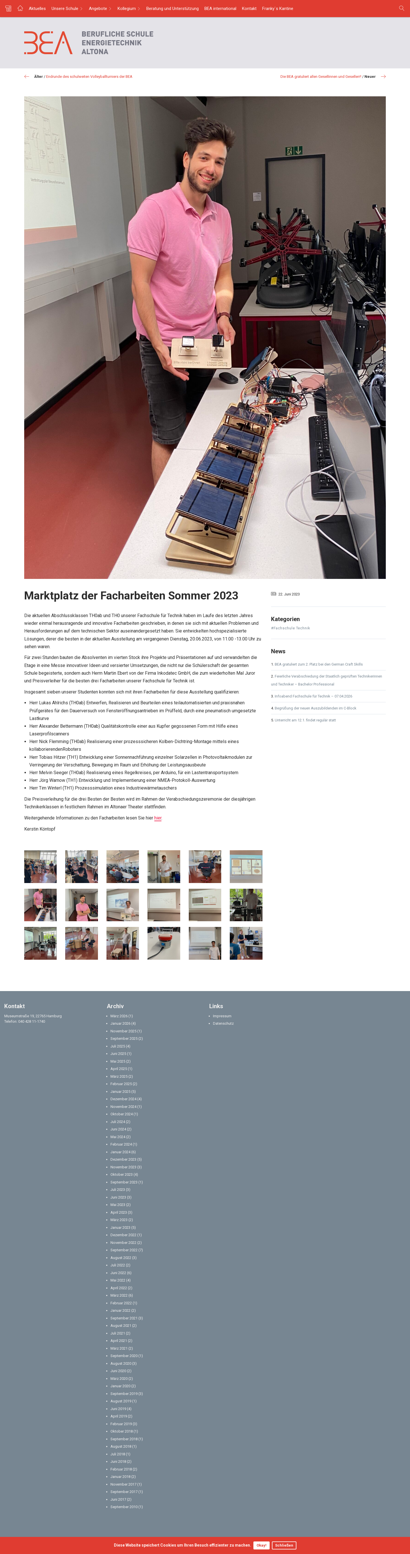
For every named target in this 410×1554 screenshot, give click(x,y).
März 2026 (119, 1016)
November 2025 (123, 1031)
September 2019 (124, 1394)
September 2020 (124, 1356)
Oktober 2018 (121, 1431)
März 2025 (119, 1076)
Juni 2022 (118, 1273)
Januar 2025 (120, 1091)
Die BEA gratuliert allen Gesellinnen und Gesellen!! (320, 76)
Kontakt (249, 8)
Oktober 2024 (121, 1114)
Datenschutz (223, 1023)
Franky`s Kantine (277, 8)
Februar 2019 (121, 1424)
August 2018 (120, 1446)
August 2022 (120, 1258)
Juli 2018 (117, 1454)
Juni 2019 (118, 1409)
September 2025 (124, 1038)
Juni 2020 (118, 1371)
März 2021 (119, 1348)
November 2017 (123, 1484)
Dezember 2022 (123, 1235)
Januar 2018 (120, 1476)
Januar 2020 (120, 1386)
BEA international (220, 8)
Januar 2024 (120, 1152)
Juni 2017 (118, 1499)
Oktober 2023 (121, 1174)
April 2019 (118, 1416)
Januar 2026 (120, 1023)
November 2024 (123, 1107)
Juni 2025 (118, 1053)
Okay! (261, 1545)
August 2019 (120, 1401)
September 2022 (124, 1250)
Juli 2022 (117, 1265)
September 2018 (124, 1439)
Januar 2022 (120, 1310)
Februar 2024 (121, 1144)
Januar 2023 (120, 1227)
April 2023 (118, 1212)
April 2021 (118, 1341)
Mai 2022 (117, 1280)
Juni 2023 (118, 1197)
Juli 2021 (117, 1333)
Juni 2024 (118, 1129)
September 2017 (124, 1492)
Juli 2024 (117, 1122)
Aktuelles (37, 8)
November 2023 (123, 1167)
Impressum (222, 1016)
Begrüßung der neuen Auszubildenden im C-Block (315, 708)
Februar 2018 (121, 1469)
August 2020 (120, 1363)
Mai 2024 (117, 1137)
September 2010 (124, 1507)
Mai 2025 (117, 1061)
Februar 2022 (121, 1303)
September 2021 (124, 1318)
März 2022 (119, 1295)
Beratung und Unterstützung (172, 8)
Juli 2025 (117, 1046)
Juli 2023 (117, 1189)
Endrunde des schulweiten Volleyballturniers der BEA (89, 76)
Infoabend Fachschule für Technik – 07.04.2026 (313, 696)
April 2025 (118, 1069)
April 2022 (118, 1288)
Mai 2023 (117, 1205)
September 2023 (124, 1182)
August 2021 (120, 1325)
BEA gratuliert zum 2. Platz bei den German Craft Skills (319, 664)
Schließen (284, 1545)
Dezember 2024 (123, 1099)
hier (157, 818)
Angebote (98, 8)
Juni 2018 (118, 1461)
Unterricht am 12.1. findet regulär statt (305, 720)
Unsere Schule (65, 8)
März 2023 (119, 1220)
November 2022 (123, 1242)
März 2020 (119, 1378)
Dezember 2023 (123, 1159)
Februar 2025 (121, 1084)
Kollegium (127, 8)
